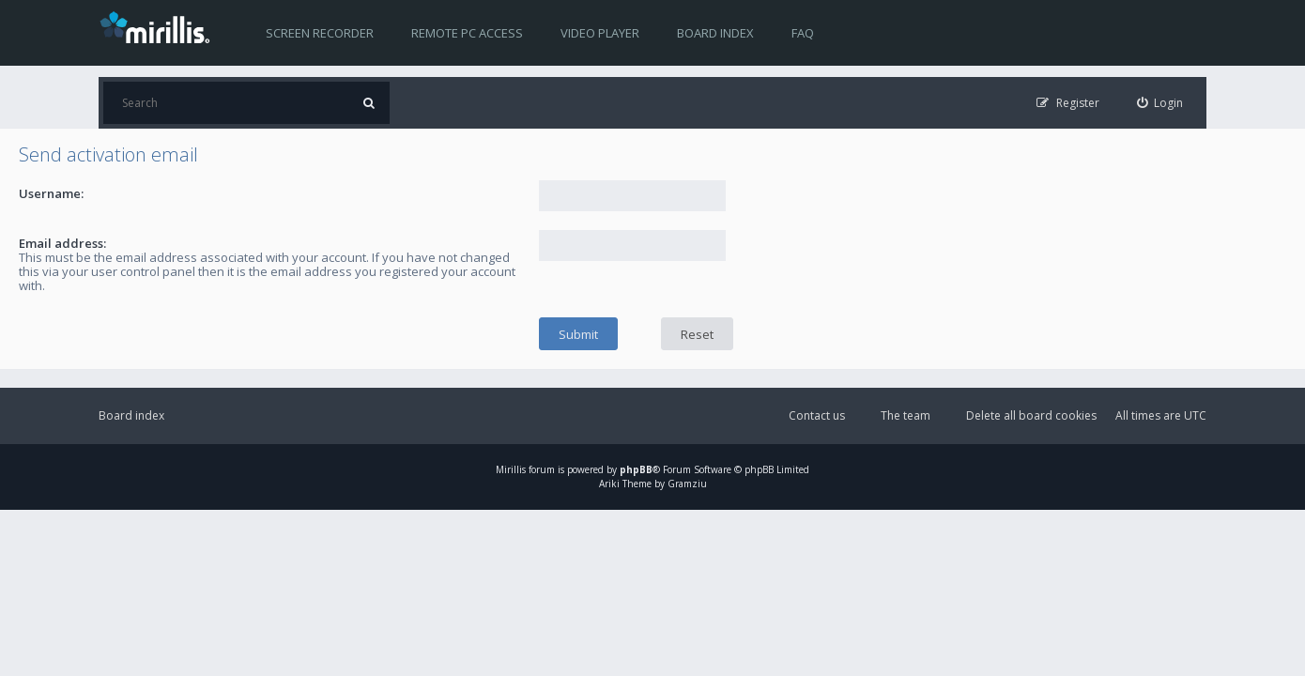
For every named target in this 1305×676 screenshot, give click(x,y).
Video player (599, 32)
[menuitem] (1160, 103)
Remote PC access (467, 32)
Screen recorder (320, 32)
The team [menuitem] (905, 415)
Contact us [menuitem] (817, 415)
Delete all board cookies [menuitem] (1031, 415)
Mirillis (511, 469)
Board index (715, 32)
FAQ (802, 32)
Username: (51, 193)
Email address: (62, 243)
